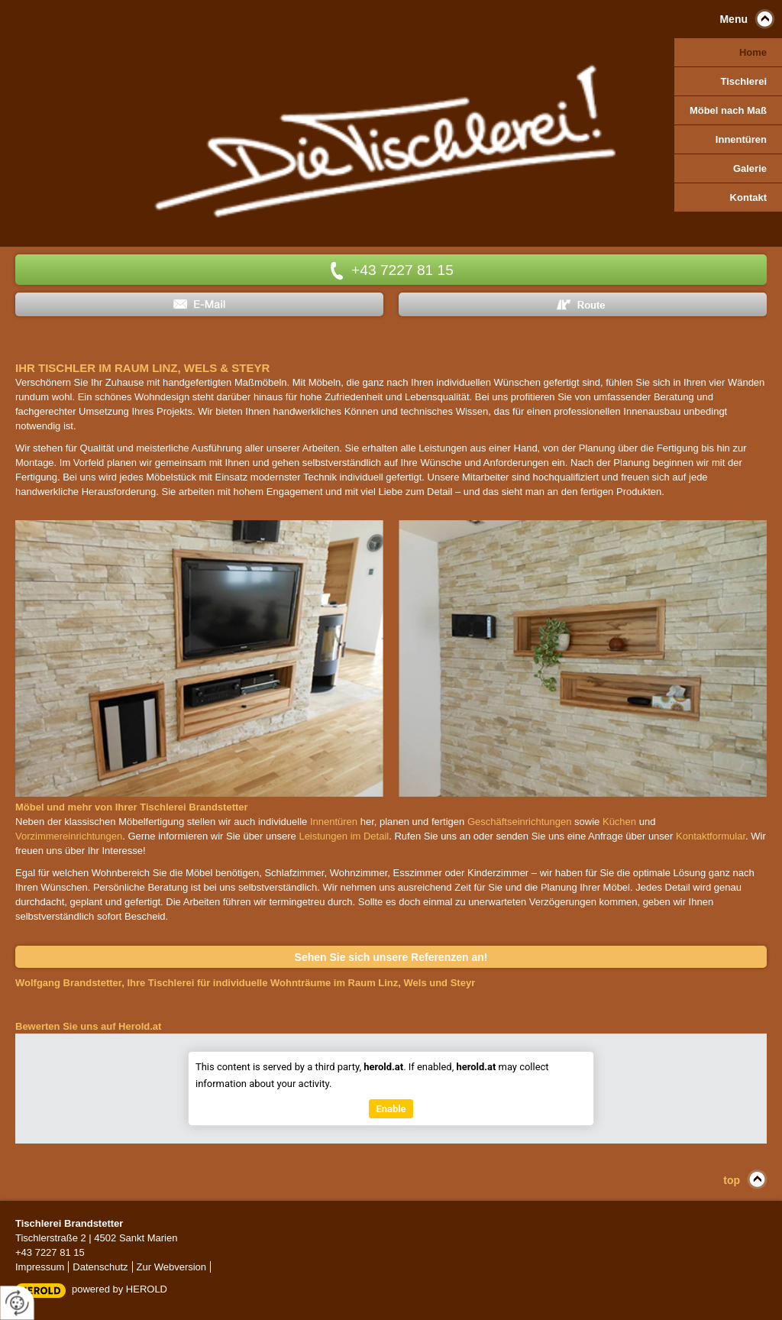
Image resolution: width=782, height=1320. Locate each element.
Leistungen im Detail (344, 836)
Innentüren (333, 821)
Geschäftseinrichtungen (519, 821)
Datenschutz (100, 1267)
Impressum (39, 1267)
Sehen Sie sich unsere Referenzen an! (391, 957)
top (731, 1180)
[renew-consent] (17, 1303)
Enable (391, 1109)
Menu (733, 19)
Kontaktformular (710, 836)
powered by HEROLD (119, 1289)
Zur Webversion (172, 1267)
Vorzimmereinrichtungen (68, 836)
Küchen (619, 821)
